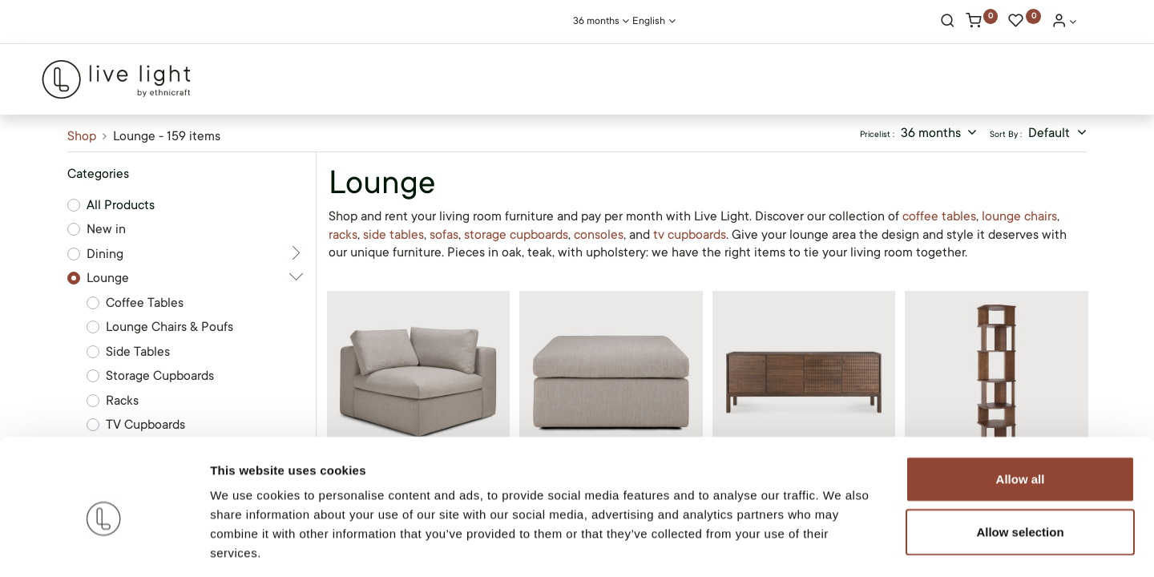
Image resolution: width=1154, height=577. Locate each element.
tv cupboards (689, 235)
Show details (841, 545)
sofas (444, 235)
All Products (121, 205)
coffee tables (939, 216)
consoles (598, 235)
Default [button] (1050, 133)
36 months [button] (932, 133)
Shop (81, 136)
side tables (393, 235)
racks (343, 235)
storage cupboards (516, 235)
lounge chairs (1019, 216)
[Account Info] (1064, 22)
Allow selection (1019, 459)
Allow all (1020, 407)
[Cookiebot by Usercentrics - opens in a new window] (104, 546)
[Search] (947, 22)
